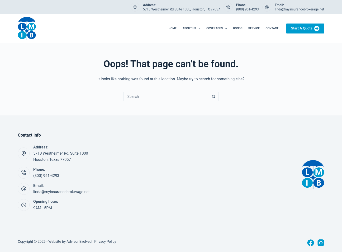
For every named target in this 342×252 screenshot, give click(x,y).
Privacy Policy (105, 241)
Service (254, 28)
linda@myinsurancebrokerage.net (299, 9)
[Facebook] (310, 242)
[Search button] (213, 96)
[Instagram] (321, 242)
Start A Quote (305, 28)
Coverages (217, 28)
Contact (272, 28)
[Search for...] (166, 96)
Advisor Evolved (79, 241)
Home (172, 28)
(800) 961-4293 (247, 9)
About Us (192, 28)
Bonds (237, 28)
